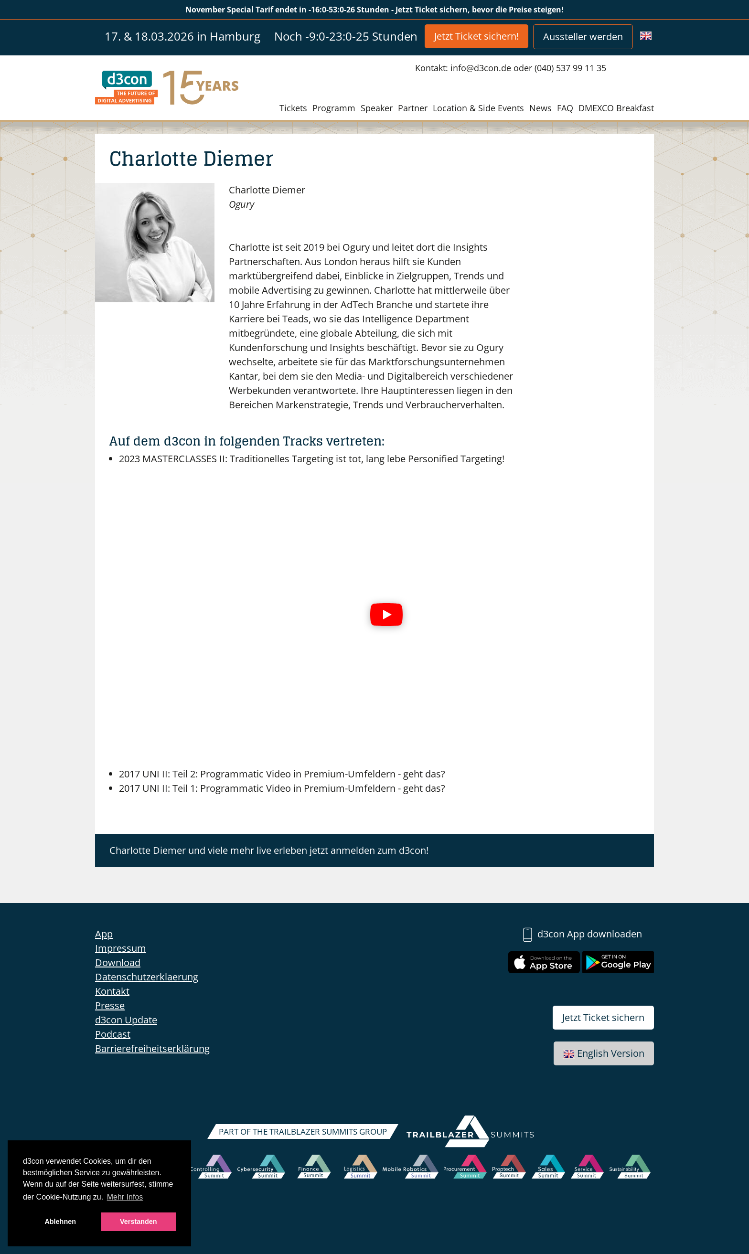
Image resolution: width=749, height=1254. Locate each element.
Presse (110, 1005)
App (104, 933)
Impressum (120, 948)
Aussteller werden (583, 36)
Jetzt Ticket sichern (603, 1017)
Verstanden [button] (138, 1221)
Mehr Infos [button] (125, 1197)
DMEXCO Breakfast (616, 108)
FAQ (565, 108)
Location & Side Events (478, 108)
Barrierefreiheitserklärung (152, 1048)
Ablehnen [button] (60, 1221)
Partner (413, 108)
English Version (603, 1053)
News (540, 108)
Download (117, 962)
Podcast (112, 1034)
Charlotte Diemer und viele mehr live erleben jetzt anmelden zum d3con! (268, 850)
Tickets (293, 108)
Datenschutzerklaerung (146, 976)
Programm (333, 108)
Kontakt (112, 991)
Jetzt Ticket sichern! (476, 36)
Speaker (377, 108)
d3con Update (126, 1019)
